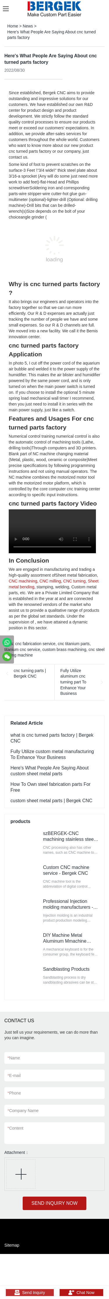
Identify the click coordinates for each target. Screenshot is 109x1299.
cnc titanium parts (74, 643)
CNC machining (23, 581)
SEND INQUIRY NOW (54, 1203)
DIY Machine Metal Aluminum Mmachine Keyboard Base (64, 941)
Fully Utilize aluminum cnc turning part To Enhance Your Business (73, 682)
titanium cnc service (22, 649)
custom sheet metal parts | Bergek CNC (51, 800)
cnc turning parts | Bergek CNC (30, 673)
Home (12, 26)
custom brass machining (64, 649)
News (28, 26)
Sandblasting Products (66, 969)
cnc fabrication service (35, 643)
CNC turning (74, 581)
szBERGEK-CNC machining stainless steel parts (69, 839)
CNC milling (50, 581)
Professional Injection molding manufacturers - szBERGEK (68, 907)
